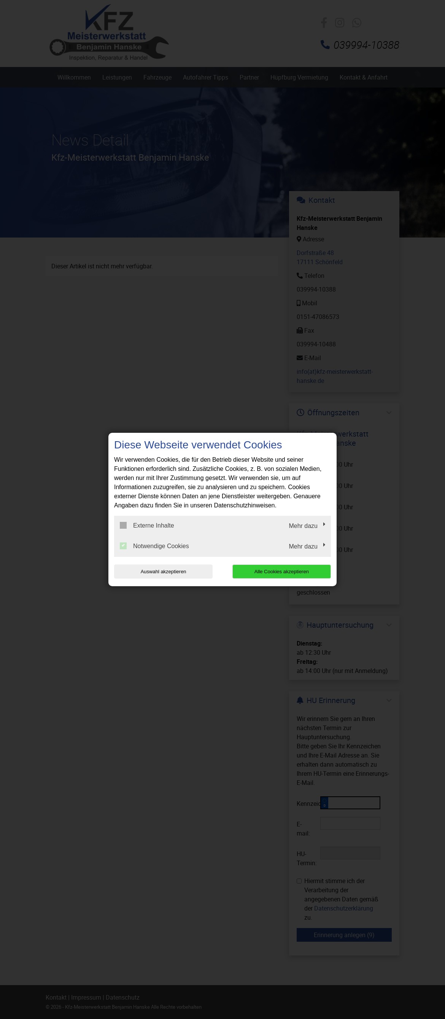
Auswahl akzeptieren (163, 571)
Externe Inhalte (147, 525)
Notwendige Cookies (154, 545)
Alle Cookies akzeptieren (282, 571)
